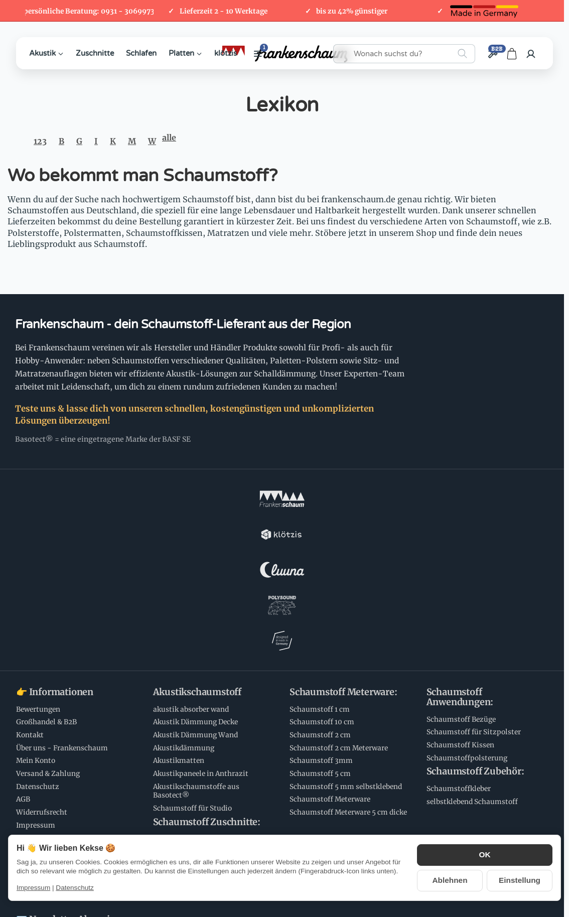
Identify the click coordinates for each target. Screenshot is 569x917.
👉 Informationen (54, 556)
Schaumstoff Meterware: (343, 556)
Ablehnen (450, 879)
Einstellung (519, 879)
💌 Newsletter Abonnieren (72, 783)
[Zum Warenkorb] (512, 54)
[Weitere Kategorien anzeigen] (258, 54)
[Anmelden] (531, 54)
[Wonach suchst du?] (404, 53)
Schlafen (141, 53)
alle (169, 138)
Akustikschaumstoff (197, 556)
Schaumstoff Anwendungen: (460, 561)
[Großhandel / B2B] (492, 54)
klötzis (225, 53)
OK (485, 855)
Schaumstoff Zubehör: (475, 635)
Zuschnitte (95, 53)
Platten (185, 53)
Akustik (46, 53)
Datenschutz (75, 887)
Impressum (33, 887)
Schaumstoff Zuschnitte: (206, 686)
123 (40, 141)
